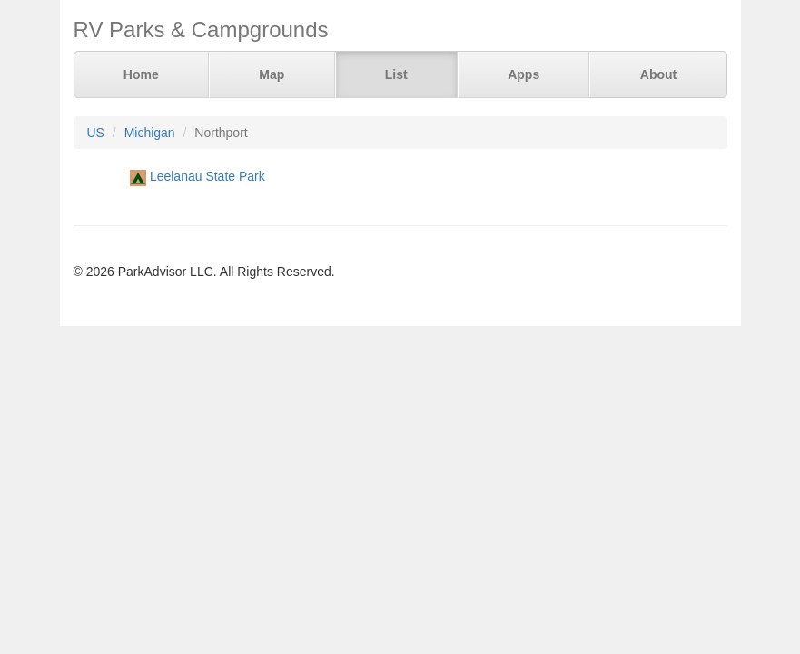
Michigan (149, 132)
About (658, 74)
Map (271, 74)
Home (141, 74)
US (95, 132)
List (396, 74)
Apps (523, 74)
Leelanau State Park (207, 176)
